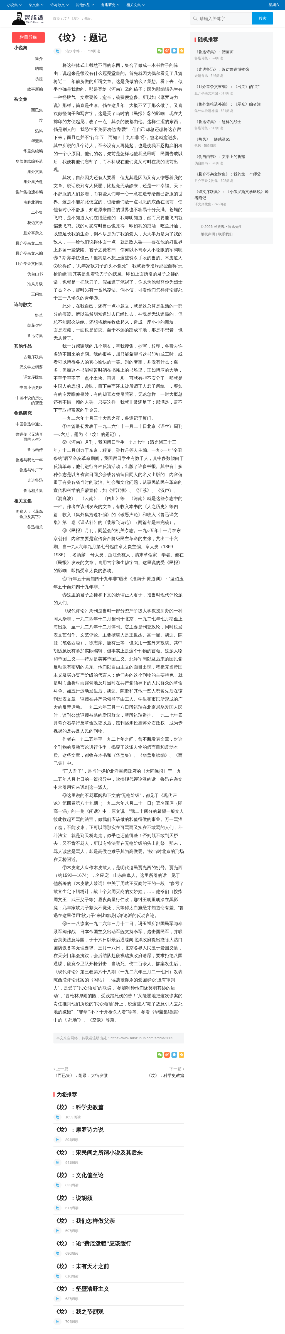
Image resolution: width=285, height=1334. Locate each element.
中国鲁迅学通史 (29, 424)
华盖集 (37, 140)
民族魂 (219, 227)
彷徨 (39, 79)
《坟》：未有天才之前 (81, 1266)
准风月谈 (35, 284)
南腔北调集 (33, 202)
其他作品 (83, 5)
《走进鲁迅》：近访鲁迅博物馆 (222, 69)
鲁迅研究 (108, 5)
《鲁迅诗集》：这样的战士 (218, 122)
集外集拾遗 (33, 181)
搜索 (263, 18)
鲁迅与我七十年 (29, 460)
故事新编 (35, 89)
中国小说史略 (31, 387)
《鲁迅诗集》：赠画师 (214, 52)
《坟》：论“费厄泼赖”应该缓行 (92, 1243)
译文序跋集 (33, 377)
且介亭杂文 (33, 233)
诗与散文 (57, 5)
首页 (56, 18)
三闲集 (37, 294)
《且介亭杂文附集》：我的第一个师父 (228, 174)
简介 (39, 58)
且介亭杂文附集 (29, 263)
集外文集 (35, 171)
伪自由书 (35, 274)
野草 (39, 315)
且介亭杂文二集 (29, 243)
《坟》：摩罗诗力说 (78, 1130)
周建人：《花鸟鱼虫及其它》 (29, 514)
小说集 (12, 5)
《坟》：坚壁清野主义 (81, 1289)
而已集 (37, 110)
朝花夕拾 (35, 325)
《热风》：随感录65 (212, 139)
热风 (39, 130)
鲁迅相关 (35, 527)
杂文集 (34, 5)
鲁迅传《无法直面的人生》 (29, 437)
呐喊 (39, 68)
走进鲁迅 (35, 480)
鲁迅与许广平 (31, 470)
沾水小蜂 (73, 51)
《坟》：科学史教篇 (165, 1075)
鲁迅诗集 (35, 335)
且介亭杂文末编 (29, 253)
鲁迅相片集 (33, 490)
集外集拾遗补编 (29, 192)
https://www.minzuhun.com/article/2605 (141, 1038)
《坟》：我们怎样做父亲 (84, 1221)
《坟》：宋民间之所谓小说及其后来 (97, 1153)
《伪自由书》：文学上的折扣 (220, 156)
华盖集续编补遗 (29, 161)
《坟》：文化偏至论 (78, 1175)
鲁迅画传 (35, 449)
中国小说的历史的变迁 (29, 400)
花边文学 (35, 222)
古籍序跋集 (33, 357)
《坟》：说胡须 (72, 1198)
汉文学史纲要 (31, 367)
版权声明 (208, 234)
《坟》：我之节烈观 (78, 1312)
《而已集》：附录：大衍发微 (80, 1075)
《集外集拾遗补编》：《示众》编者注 (228, 104)
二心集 (37, 212)
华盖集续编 (33, 151)
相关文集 (133, 5)
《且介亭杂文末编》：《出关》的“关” (227, 86)
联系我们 (225, 234)
